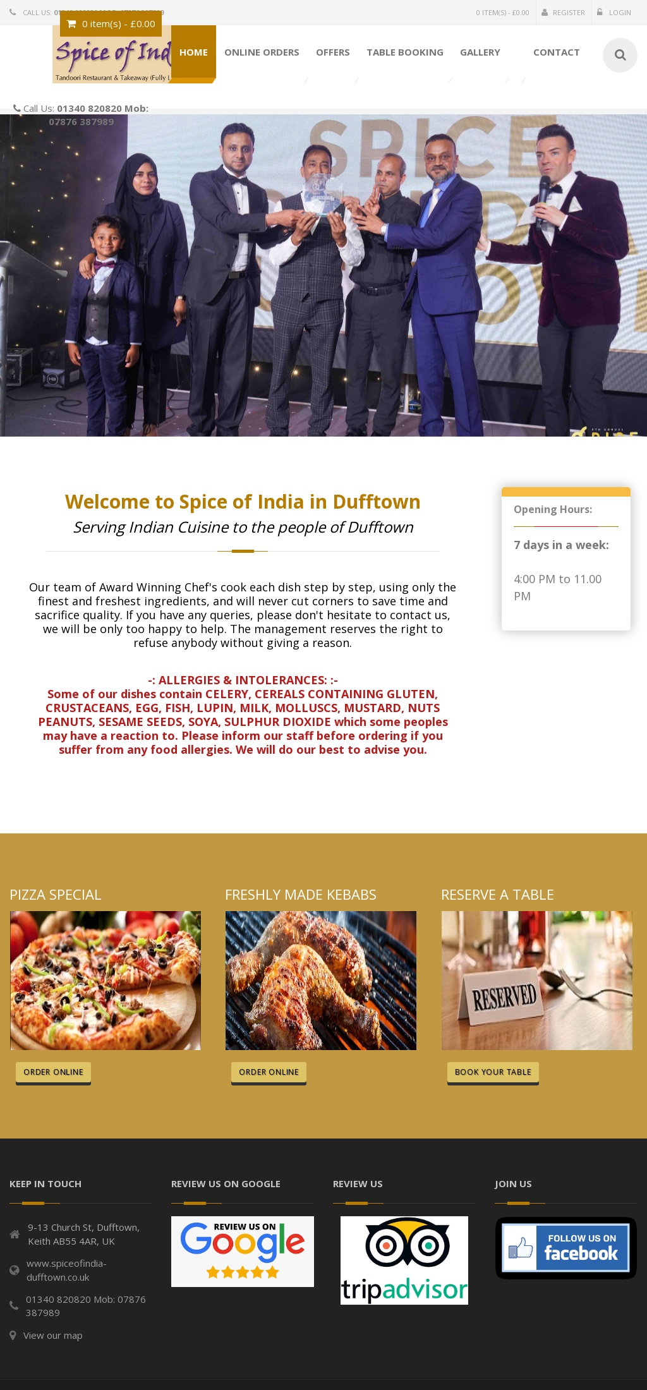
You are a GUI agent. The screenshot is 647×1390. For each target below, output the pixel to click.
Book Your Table (493, 1072)
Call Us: (80, 105)
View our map (53, 1335)
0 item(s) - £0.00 (502, 12)
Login (614, 12)
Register (563, 12)
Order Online (53, 1072)
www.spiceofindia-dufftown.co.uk (67, 1270)
